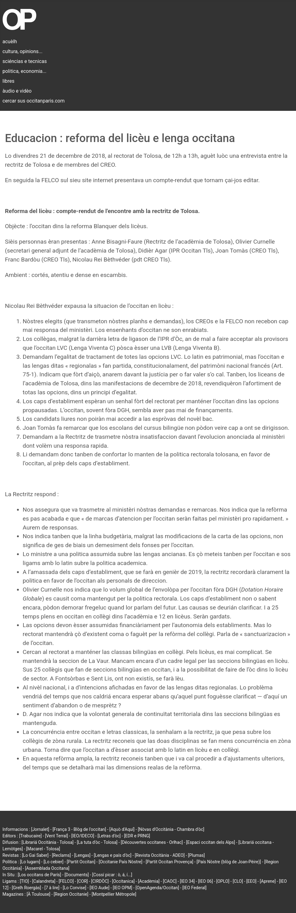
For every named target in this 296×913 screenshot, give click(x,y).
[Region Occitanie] (71, 894)
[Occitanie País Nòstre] (120, 861)
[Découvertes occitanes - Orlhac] (152, 842)
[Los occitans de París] (39, 874)
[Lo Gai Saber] (35, 855)
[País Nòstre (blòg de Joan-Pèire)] (228, 861)
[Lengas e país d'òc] (112, 855)
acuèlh (9, 41)
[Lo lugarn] (30, 861)
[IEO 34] (187, 881)
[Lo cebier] (53, 861)
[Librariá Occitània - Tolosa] (48, 842)
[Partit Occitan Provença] (169, 861)
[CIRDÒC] (100, 881)
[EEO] (251, 881)
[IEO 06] (205, 881)
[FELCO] (66, 881)
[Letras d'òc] (109, 835)
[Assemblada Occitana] (47, 868)
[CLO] (238, 881)
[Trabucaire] (30, 835)
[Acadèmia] (148, 881)
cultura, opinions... (22, 51)
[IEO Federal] (195, 887)
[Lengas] (82, 855)
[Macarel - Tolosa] (43, 848)
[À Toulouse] (38, 894)
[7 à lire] (52, 887)
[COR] (82, 881)
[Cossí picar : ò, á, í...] (112, 874)
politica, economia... (24, 71)
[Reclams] (61, 855)
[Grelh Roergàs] (26, 887)
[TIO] (24, 881)
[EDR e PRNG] (137, 835)
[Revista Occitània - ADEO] (160, 855)
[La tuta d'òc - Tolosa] (97, 842)
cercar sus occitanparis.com (33, 101)
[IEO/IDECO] (82, 835)
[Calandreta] (43, 881)
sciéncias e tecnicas (24, 61)
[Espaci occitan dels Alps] (210, 842)
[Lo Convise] (74, 887)
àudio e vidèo (16, 91)
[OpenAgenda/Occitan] (157, 887)
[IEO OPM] (122, 887)
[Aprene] (268, 881)
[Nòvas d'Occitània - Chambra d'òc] (171, 829)
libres (8, 81)
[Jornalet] (40, 829)
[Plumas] (196, 855)
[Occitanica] (123, 881)
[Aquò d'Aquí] (121, 829)
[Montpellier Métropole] (114, 894)
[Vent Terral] (56, 835)
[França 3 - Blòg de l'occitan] (79, 829)
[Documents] (76, 874)
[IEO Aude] (99, 887)
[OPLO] (222, 881)
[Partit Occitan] (81, 861)
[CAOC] (169, 881)
